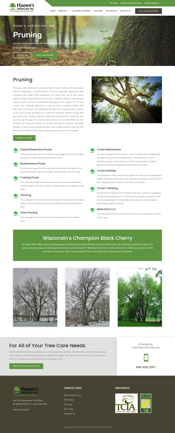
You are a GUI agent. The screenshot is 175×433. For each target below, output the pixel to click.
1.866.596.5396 (39, 404)
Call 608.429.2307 (45, 55)
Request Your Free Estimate (26, 366)
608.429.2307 (22, 404)
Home (52, 11)
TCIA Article (111, 11)
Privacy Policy (21, 410)
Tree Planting (151, 3)
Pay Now (114, 3)
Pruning (68, 404)
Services (62, 11)
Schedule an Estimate (131, 3)
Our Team (98, 11)
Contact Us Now (24, 138)
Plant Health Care (72, 395)
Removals (69, 400)
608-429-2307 (146, 367)
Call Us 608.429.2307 (148, 11)
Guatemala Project (81, 11)
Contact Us (125, 11)
